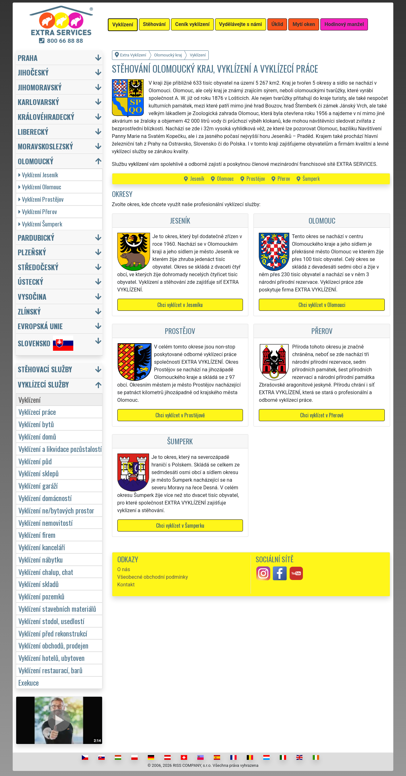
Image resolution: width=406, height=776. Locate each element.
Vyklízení (29, 399)
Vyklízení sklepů (38, 473)
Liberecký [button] (33, 131)
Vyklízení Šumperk (40, 223)
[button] (59, 370)
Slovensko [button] (45, 343)
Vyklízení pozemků (41, 596)
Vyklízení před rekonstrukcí (52, 633)
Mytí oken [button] (303, 24)
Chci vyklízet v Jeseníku (180, 305)
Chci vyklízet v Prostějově (180, 415)
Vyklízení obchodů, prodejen (53, 645)
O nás (123, 569)
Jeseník (197, 178)
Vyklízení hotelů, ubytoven (51, 657)
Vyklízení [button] (122, 25)
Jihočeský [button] (33, 72)
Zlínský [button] (29, 311)
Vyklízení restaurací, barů (50, 670)
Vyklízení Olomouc (39, 186)
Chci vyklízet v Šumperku (180, 525)
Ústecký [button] (30, 281)
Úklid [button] (277, 24)
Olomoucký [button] (35, 161)
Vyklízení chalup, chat (45, 571)
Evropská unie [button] (40, 326)
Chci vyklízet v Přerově (322, 415)
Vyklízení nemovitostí (45, 522)
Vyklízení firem (37, 534)
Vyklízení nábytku (40, 559)
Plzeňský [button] (32, 252)
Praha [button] (27, 57)
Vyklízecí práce (37, 411)
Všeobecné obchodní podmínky (152, 577)
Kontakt (126, 585)
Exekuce (28, 682)
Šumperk (311, 178)
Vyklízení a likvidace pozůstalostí (60, 448)
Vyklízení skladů (38, 583)
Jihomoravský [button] (40, 87)
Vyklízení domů (37, 436)
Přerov (284, 178)
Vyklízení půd (35, 461)
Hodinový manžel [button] (344, 24)
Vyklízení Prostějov (40, 199)
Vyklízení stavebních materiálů (57, 608)
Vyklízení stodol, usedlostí (51, 621)
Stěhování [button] (154, 24)
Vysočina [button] (32, 296)
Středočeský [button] (38, 267)
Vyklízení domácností (45, 497)
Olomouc (225, 178)
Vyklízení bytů (36, 424)
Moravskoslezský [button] (45, 146)
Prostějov (255, 178)
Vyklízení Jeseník (38, 174)
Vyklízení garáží (38, 485)
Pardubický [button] (36, 237)
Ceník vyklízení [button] (192, 24)
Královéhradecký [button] (46, 116)
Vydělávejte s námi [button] (240, 24)
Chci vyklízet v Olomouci (321, 305)
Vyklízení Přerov (37, 211)
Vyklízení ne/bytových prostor (56, 510)
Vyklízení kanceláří (41, 547)
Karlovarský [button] (38, 101)
